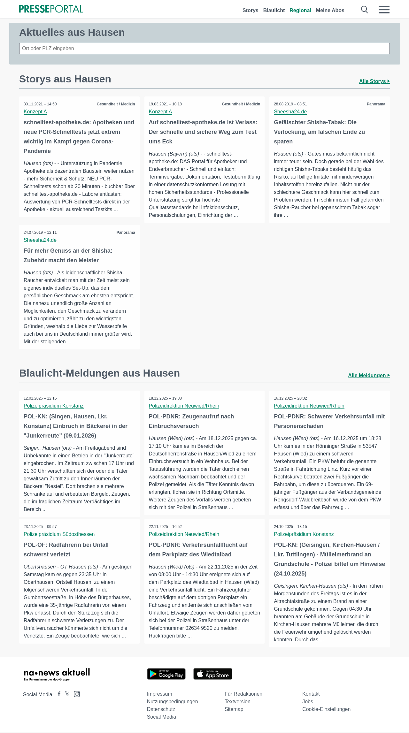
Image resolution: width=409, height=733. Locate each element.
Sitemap (234, 710)
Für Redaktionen (243, 694)
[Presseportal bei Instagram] (75, 694)
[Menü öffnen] (384, 9)
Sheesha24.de (290, 111)
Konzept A (35, 111)
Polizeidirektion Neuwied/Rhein (184, 406)
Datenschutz (161, 710)
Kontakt (311, 694)
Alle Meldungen (369, 375)
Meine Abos (330, 10)
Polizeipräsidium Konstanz (54, 406)
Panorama (376, 104)
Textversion (238, 702)
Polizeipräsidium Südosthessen (59, 534)
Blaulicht (274, 10)
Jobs (307, 702)
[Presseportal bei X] (65, 695)
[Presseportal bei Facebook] (57, 695)
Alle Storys (374, 81)
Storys (251, 10)
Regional (300, 10)
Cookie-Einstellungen (326, 710)
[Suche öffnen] (365, 9)
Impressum (159, 694)
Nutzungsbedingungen (172, 702)
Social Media (161, 717)
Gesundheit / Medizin (115, 104)
